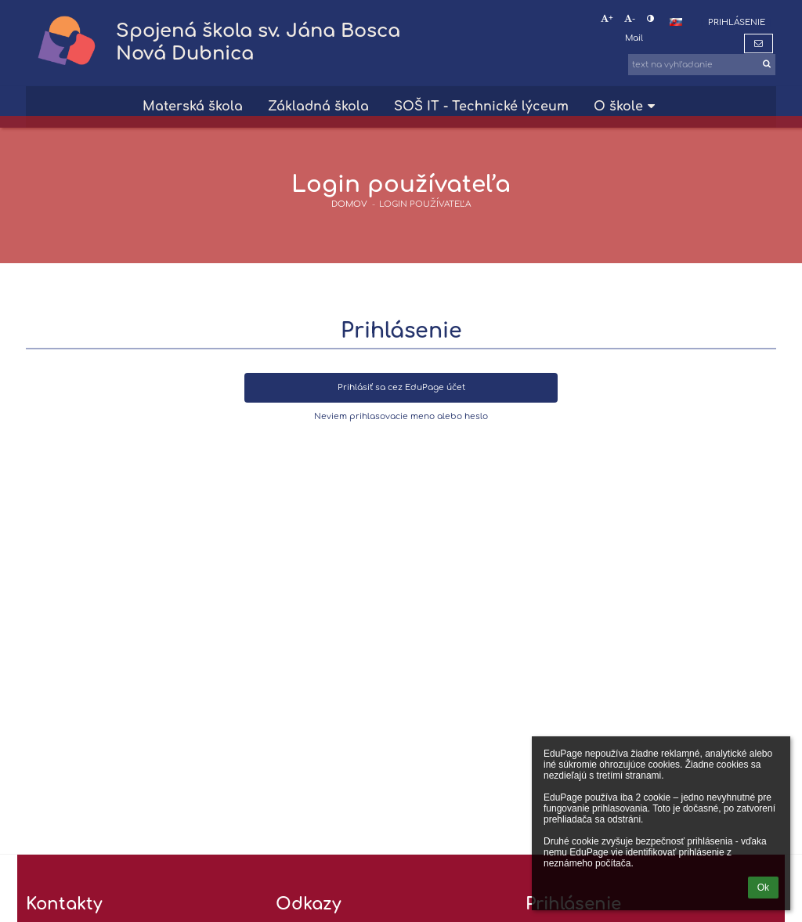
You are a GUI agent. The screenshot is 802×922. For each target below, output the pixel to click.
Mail (634, 38)
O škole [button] (626, 106)
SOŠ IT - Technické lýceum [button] (481, 106)
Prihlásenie (736, 22)
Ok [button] (763, 887)
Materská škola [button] (193, 106)
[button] (676, 22)
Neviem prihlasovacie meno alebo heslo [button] (401, 416)
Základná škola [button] (318, 106)
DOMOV (349, 204)
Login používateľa (425, 204)
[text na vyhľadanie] (701, 64)
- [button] (629, 19)
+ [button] (607, 19)
